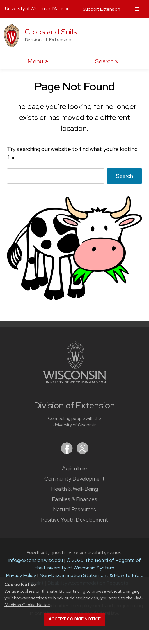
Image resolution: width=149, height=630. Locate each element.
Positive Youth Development (74, 519)
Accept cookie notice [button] (75, 619)
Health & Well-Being (74, 488)
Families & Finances (74, 499)
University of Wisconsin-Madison (37, 8)
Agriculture (74, 468)
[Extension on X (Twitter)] (82, 452)
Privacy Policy (21, 575)
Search (124, 176)
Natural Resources (74, 509)
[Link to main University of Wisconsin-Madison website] (74, 381)
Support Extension (101, 9)
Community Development (74, 478)
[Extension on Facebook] (67, 452)
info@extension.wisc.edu (35, 560)
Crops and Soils (51, 32)
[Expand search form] (107, 61)
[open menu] (38, 61)
